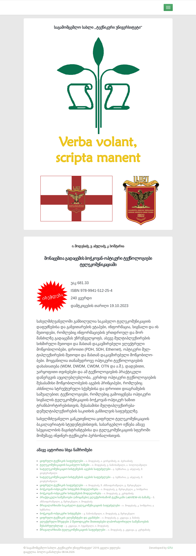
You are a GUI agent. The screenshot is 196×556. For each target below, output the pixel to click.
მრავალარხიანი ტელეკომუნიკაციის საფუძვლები (95, 529)
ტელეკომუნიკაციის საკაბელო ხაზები (93, 464)
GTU (170, 548)
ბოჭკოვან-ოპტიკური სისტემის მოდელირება (94, 489)
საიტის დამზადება (12, 545)
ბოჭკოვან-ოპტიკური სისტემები (87, 513)
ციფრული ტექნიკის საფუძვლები (86, 460)
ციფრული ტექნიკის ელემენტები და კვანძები (90, 517)
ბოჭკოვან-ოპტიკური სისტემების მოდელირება (87, 493)
